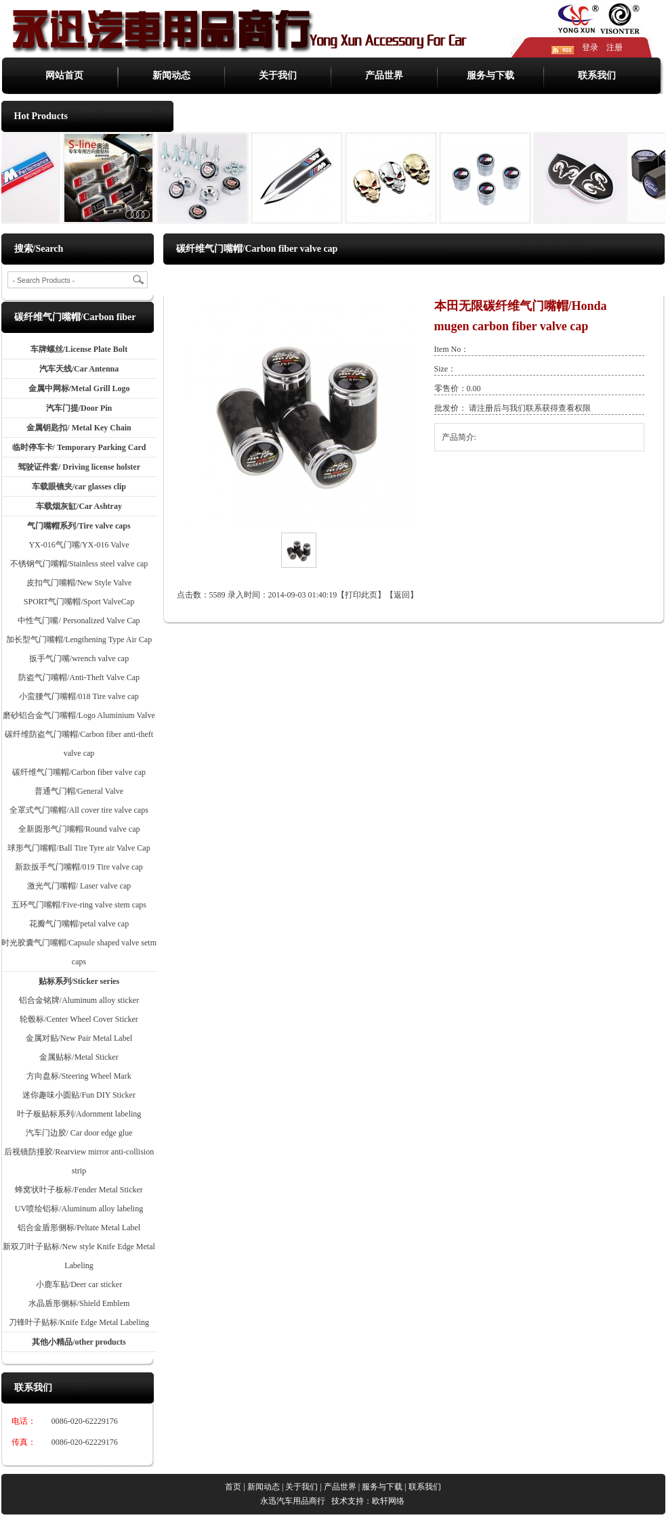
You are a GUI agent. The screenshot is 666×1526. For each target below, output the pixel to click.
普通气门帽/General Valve (79, 791)
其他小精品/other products (79, 1342)
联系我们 (597, 75)
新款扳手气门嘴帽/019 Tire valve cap (79, 867)
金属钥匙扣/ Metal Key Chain (78, 427)
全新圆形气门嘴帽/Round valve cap (79, 829)
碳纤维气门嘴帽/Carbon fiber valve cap (79, 772)
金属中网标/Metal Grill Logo (79, 388)
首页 (363, 280)
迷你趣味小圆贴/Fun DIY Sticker (79, 1095)
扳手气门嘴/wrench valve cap (79, 658)
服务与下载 (490, 75)
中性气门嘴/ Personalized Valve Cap (79, 620)
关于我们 (278, 75)
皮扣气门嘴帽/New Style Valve (79, 582)
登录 (590, 47)
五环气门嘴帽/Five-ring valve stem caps (79, 905)
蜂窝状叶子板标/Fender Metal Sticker (79, 1189)
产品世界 (384, 75)
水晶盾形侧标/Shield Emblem (79, 1303)
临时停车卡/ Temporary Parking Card (79, 447)
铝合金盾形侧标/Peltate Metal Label (79, 1227)
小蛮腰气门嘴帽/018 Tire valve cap (79, 696)
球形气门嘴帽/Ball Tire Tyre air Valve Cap (78, 848)
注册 (614, 47)
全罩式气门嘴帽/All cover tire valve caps (78, 810)
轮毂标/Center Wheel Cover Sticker (79, 1019)
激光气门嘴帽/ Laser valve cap (79, 886)
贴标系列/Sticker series (79, 981)
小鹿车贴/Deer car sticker (79, 1284)
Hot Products (41, 116)
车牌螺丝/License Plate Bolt (78, 349)
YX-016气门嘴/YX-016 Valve (78, 544)
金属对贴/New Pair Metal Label (79, 1038)
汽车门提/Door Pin (79, 408)
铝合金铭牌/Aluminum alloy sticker (79, 1000)
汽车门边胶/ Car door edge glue (79, 1133)
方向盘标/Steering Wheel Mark (78, 1076)
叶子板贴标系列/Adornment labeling (79, 1114)
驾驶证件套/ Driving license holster (79, 467)
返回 (402, 595)
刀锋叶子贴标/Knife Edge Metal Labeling (79, 1322)
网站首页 (64, 75)
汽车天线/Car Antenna (79, 369)
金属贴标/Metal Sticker (78, 1057)
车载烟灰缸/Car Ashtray (79, 506)
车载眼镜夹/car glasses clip (79, 486)
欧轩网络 (388, 1501)
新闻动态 (171, 75)
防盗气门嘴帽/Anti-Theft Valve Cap (79, 677)
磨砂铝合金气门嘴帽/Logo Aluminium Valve (78, 715)
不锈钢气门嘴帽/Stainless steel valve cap (79, 563)
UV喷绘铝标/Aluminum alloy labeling (79, 1208)
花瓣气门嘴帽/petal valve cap (79, 923)
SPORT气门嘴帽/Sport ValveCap (79, 601)
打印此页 (361, 595)
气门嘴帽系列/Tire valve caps (78, 526)
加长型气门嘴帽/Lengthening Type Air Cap (79, 639)
